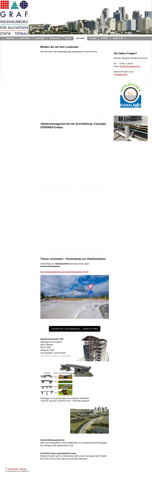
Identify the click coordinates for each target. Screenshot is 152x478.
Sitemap (23, 469)
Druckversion (11, 469)
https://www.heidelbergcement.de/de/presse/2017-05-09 (64, 272)
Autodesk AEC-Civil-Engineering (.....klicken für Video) (74, 329)
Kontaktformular (120, 74)
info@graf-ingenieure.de (129, 66)
